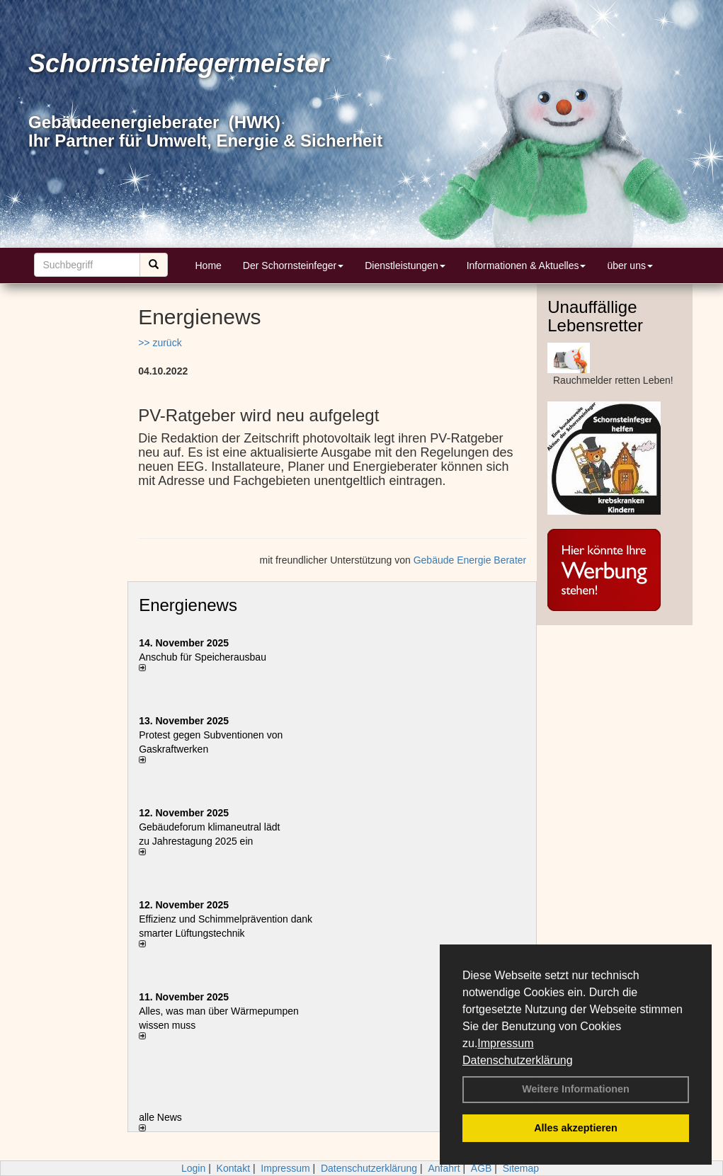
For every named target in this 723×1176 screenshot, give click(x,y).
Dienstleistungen (405, 265)
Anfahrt (444, 1168)
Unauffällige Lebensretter (595, 316)
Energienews (188, 605)
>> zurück (159, 342)
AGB (481, 1168)
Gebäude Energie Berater (470, 560)
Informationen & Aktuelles (526, 265)
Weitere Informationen (576, 1089)
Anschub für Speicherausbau (202, 657)
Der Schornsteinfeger (293, 265)
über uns (629, 265)
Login (193, 1168)
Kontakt (233, 1168)
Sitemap (521, 1168)
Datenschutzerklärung (517, 1060)
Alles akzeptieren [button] (575, 1128)
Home (208, 265)
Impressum (505, 1043)
